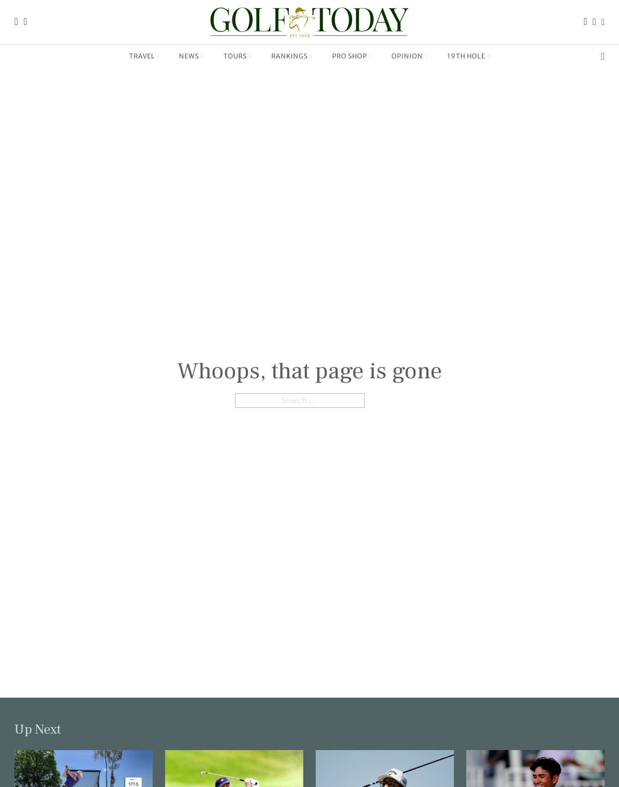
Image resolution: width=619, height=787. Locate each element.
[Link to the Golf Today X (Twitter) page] (603, 22)
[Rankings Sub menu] (311, 56)
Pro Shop (349, 56)
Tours (235, 56)
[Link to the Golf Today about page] (25, 22)
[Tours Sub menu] (250, 56)
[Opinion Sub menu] (426, 56)
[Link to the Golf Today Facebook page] (585, 22)
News (189, 56)
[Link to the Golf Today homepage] (16, 22)
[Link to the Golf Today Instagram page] (594, 22)
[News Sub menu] (203, 56)
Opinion (407, 56)
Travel (142, 56)
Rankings (289, 56)
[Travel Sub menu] (159, 56)
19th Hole (466, 56)
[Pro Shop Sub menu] (371, 56)
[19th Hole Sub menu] (489, 56)
